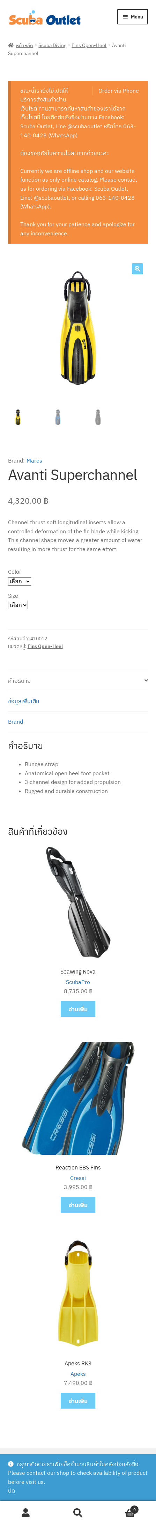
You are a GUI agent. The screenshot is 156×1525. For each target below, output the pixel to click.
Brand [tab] (15, 721)
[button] (137, 268)
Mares (34, 460)
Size (13, 596)
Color (14, 571)
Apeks (78, 1373)
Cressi (78, 1177)
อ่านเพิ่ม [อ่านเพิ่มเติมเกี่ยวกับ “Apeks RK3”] (78, 1401)
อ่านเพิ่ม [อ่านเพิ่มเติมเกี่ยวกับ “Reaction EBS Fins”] (78, 1205)
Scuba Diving (52, 44)
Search (78, 1513)
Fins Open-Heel (89, 44)
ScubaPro (78, 981)
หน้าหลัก (24, 44)
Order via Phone (118, 90)
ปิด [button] (11, 1490)
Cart (121, 1508)
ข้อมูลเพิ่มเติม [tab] (23, 700)
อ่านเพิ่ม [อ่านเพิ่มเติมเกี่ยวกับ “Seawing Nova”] (78, 1009)
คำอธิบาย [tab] (19, 680)
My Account (26, 1513)
